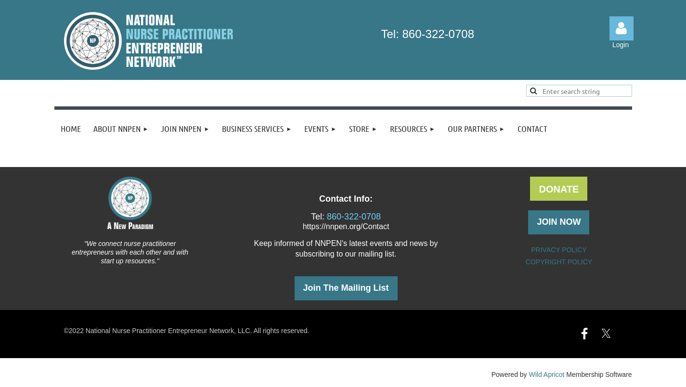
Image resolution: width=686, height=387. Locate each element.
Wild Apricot (547, 374)
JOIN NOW (559, 222)
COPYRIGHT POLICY (559, 262)
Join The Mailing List (346, 288)
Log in (621, 28)
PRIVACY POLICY (558, 250)
